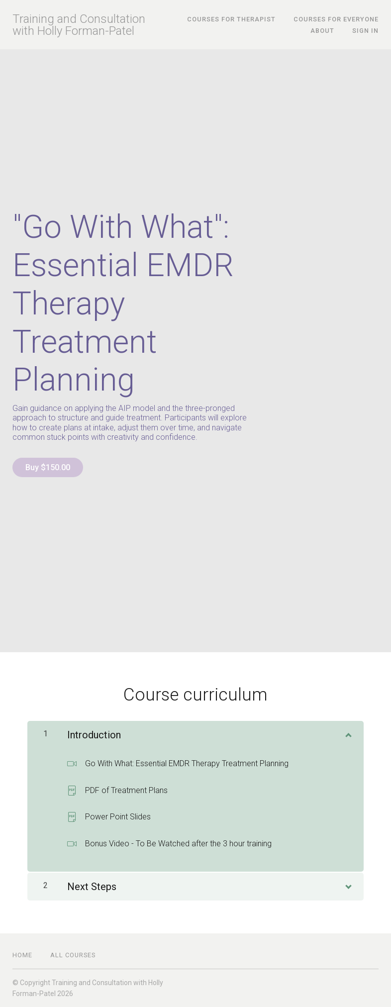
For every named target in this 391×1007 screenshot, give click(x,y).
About (322, 30)
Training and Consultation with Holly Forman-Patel (78, 25)
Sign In (365, 30)
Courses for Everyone (336, 19)
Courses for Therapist (231, 19)
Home (22, 955)
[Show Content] (348, 733)
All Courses (73, 955)
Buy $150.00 (47, 467)
